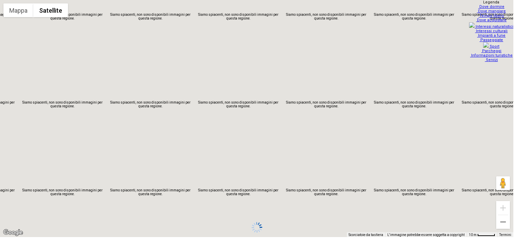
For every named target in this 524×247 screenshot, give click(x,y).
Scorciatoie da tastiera (366, 235)
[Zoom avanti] (503, 208)
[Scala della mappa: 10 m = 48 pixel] (482, 234)
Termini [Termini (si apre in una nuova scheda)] (505, 235)
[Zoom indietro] (503, 222)
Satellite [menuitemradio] (50, 10)
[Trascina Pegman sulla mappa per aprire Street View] (503, 183)
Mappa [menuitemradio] (18, 10)
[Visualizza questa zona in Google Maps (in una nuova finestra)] (13, 232)
